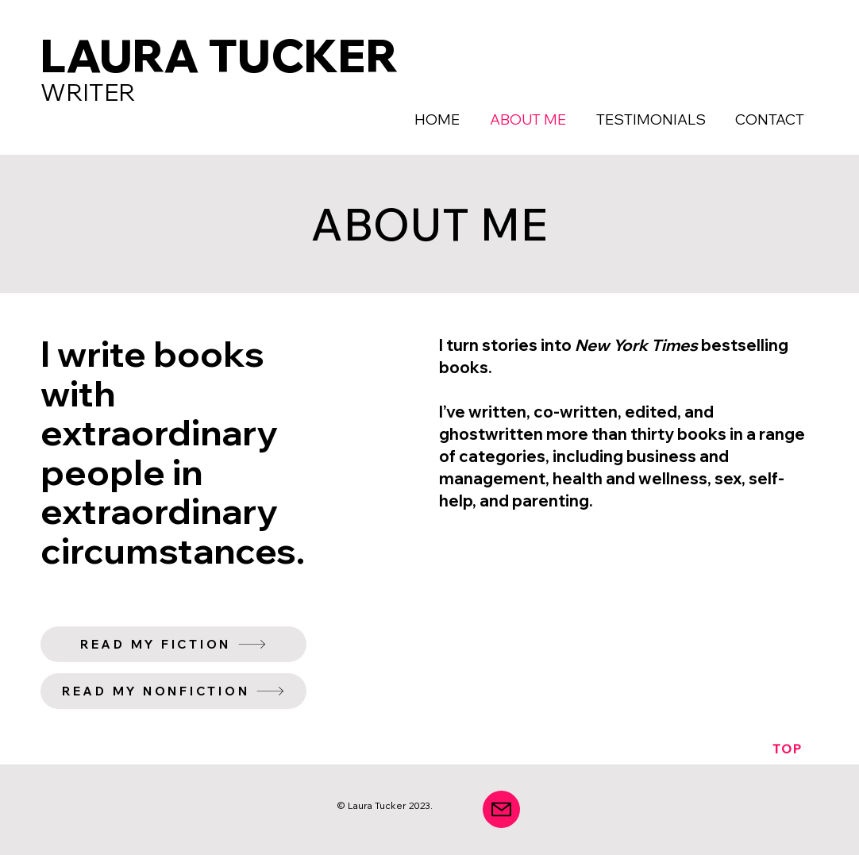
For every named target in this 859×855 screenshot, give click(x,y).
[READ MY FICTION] (173, 644)
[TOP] (788, 748)
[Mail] (501, 809)
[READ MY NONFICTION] (173, 691)
